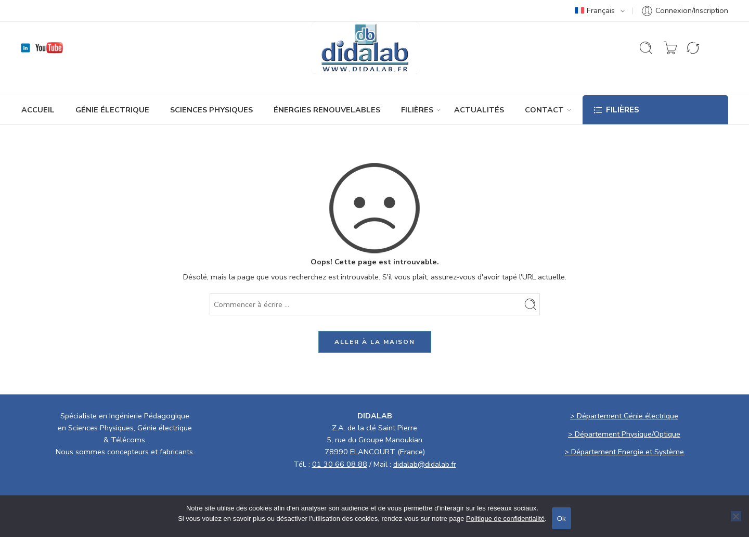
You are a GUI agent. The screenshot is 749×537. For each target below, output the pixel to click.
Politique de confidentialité (505, 518)
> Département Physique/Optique (624, 434)
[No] (736, 516)
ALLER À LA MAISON (374, 342)
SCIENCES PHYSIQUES (211, 110)
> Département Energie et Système (624, 451)
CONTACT (544, 110)
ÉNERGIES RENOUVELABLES (327, 110)
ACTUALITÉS (479, 110)
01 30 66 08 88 (339, 464)
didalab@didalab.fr (424, 464)
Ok (561, 518)
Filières (417, 110)
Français (595, 10)
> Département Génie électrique (624, 416)
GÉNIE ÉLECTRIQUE (112, 110)
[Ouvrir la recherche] (646, 48)
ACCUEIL (38, 110)
